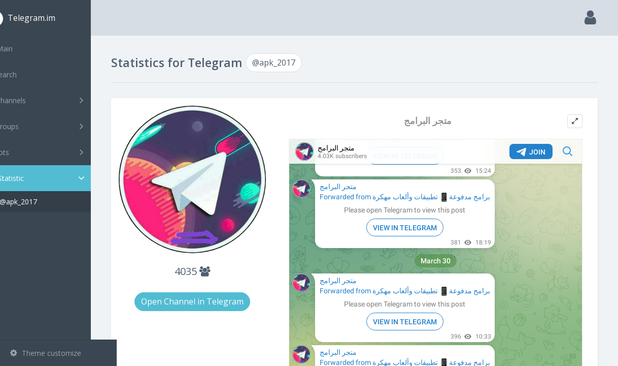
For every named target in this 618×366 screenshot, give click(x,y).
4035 (213, 262)
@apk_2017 (44, 201)
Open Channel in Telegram (213, 292)
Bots (59, 152)
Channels (59, 100)
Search (26, 74)
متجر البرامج (436, 121)
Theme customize (45, 353)
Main (24, 48)
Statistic (61, 178)
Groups (59, 126)
